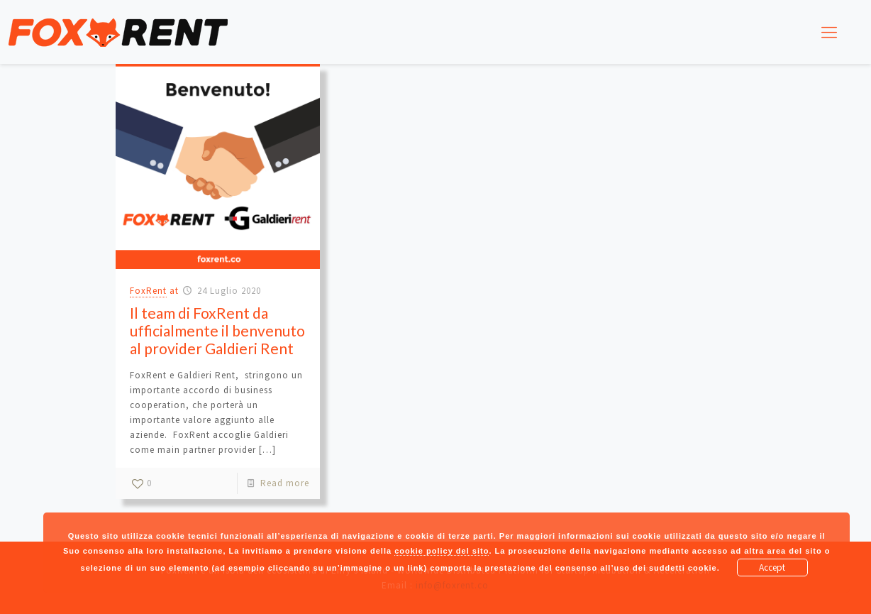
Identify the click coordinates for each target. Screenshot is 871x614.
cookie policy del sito (441, 551)
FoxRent (148, 291)
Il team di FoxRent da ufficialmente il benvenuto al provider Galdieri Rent (217, 330)
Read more (284, 483)
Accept (772, 567)
